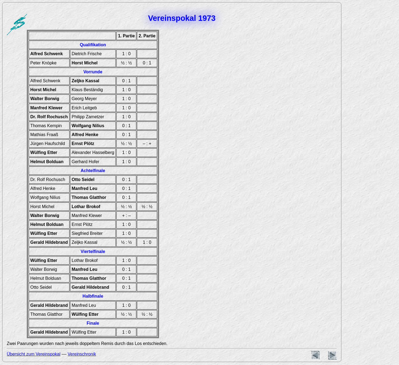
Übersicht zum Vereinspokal (33, 354)
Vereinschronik (82, 354)
